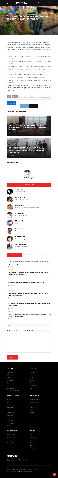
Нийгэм (32, 380)
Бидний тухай (11, 469)
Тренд (44, 255)
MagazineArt (10, 442)
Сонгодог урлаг (35, 399)
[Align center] (15, 331)
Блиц (31, 442)
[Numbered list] (20, 331)
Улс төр (32, 372)
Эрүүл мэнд (10, 407)
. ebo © (18, 471)
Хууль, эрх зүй (11, 420)
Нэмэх (12, 357)
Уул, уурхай (10, 423)
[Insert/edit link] (24, 331)
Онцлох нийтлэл (11, 435)
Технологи (10, 415)
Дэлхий (9, 402)
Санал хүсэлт (32, 469)
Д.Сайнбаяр (19, 205)
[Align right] (16, 331)
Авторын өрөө (29, 184)
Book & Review (34, 402)
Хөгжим (32, 412)
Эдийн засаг (11, 12)
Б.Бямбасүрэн (20, 197)
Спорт (8, 426)
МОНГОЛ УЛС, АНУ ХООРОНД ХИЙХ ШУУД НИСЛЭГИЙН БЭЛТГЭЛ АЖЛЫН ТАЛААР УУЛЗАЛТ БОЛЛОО (28, 128)
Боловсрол (10, 418)
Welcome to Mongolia (13, 391)
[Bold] (8, 331)
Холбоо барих (21, 469)
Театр (32, 407)
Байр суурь (33, 437)
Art (7, 385)
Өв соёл (9, 399)
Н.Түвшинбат (19, 221)
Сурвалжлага (34, 385)
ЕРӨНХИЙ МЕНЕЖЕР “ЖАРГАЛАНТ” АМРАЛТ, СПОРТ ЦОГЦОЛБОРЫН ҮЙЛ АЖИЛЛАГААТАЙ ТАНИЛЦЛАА (26, 150)
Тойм (31, 435)
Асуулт (32, 388)
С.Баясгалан (19, 229)
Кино (31, 410)
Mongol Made (10, 380)
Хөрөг (8, 377)
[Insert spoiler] (31, 331)
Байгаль (9, 410)
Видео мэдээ (34, 448)
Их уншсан (29, 255)
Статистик (33, 445)
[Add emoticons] (22, 331)
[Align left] (13, 331)
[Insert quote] (28, 331)
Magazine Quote (11, 383)
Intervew (21, 2)
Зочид (9, 440)
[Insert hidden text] (33, 331)
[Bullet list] (18, 331)
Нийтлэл (9, 375)
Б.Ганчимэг (19, 189)
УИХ (31, 377)
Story (31, 383)
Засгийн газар (34, 375)
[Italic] (9, 331)
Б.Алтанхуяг (29, 178)
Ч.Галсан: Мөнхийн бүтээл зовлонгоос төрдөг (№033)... (26, 282)
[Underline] (11, 331)
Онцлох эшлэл (11, 437)
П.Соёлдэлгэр (20, 237)
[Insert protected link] (26, 331)
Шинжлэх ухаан (11, 412)
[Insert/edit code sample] (29, 331)
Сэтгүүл (14, 255)
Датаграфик (34, 440)
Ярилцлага (10, 372)
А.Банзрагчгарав (21, 244)
